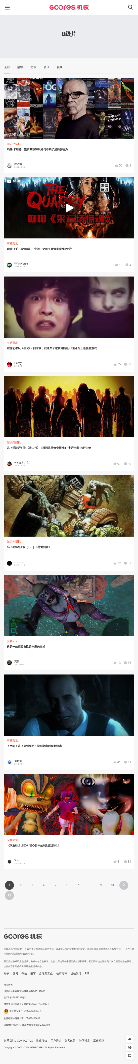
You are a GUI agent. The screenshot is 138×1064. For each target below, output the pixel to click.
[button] (130, 1039)
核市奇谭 (61, 973)
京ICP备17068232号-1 (15, 997)
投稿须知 (41, 1040)
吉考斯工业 (46, 973)
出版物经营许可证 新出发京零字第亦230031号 (27, 1024)
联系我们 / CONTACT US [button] (18, 1040)
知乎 (6, 973)
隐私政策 (70, 1040)
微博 (15, 973)
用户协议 (55, 1040)
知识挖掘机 (14, 144)
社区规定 (84, 1040)
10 (112, 885)
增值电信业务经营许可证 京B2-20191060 (24, 991)
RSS (87, 973)
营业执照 (8, 984)
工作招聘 (98, 1040)
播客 (33, 973)
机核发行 (75, 973)
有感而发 (12, 243)
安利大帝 (12, 641)
